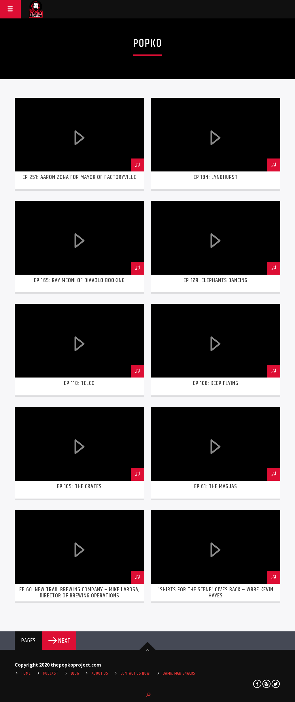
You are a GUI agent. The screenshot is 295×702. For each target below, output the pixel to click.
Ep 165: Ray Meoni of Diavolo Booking (79, 280)
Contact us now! (136, 673)
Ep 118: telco (79, 383)
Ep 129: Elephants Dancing (215, 280)
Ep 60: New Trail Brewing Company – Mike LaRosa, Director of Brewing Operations (79, 593)
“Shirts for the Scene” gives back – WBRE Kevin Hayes (215, 593)
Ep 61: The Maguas (215, 486)
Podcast (50, 673)
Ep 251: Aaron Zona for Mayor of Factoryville (79, 177)
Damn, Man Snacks (179, 673)
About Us (100, 673)
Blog (75, 673)
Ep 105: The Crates (79, 486)
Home (26, 673)
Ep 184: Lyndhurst (216, 177)
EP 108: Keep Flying (216, 383)
